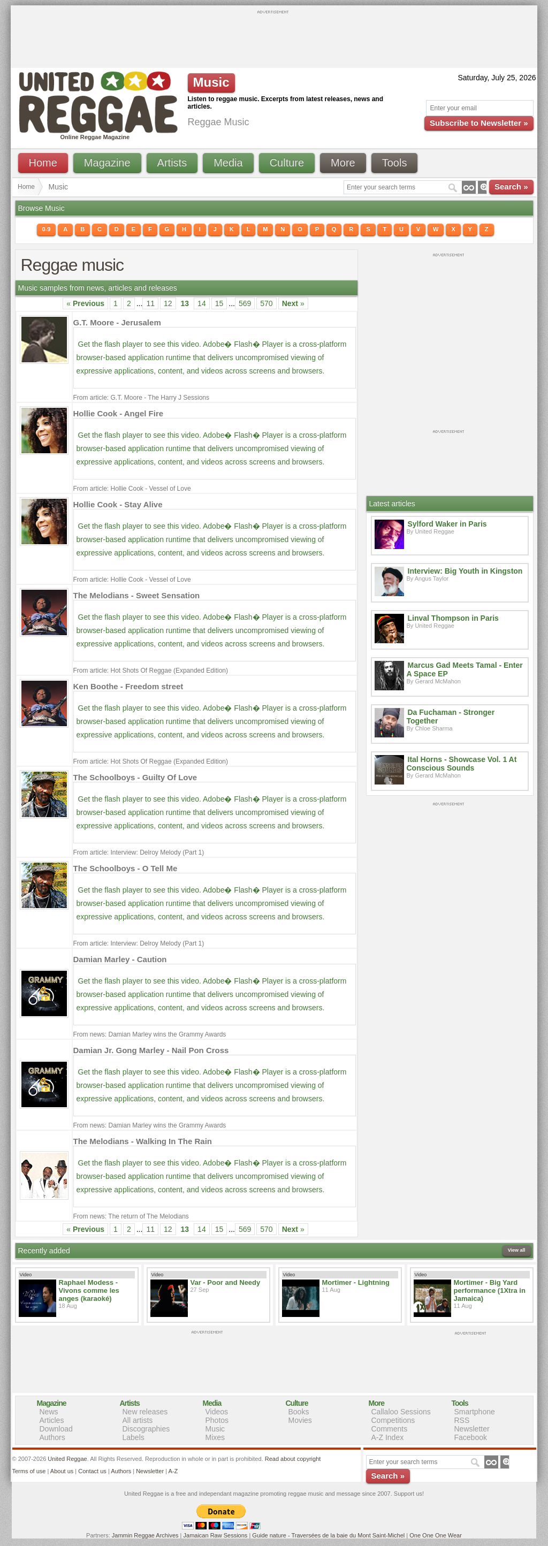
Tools (394, 163)
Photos (217, 1420)
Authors (52, 1437)
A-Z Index (387, 1437)
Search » (511, 186)
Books (298, 1411)
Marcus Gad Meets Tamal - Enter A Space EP (465, 669)
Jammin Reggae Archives (145, 1535)
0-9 (46, 229)
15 (219, 303)
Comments (389, 1429)
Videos (217, 1411)
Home (43, 163)
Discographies (146, 1429)
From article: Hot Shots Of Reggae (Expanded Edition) (150, 670)
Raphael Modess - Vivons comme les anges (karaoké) (89, 1290)
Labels (133, 1437)
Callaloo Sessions (401, 1411)
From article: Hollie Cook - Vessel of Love (132, 488)
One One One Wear (435, 1535)
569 (245, 303)
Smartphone (474, 1411)
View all (517, 1250)
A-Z (173, 1471)
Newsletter (472, 1429)
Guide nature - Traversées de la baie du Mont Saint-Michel (328, 1535)
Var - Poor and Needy (226, 1282)
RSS (462, 1420)
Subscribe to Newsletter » (479, 122)
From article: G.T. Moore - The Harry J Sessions (141, 397)
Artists (172, 163)
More (343, 163)
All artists (138, 1420)
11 (150, 303)
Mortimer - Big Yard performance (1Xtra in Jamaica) (490, 1290)
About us (61, 1471)
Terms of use (29, 1471)
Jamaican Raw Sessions (216, 1535)
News (49, 1411)
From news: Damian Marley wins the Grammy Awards (149, 1034)
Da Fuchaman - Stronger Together (451, 716)
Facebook (470, 1437)
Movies (300, 1420)
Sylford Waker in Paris (447, 524)
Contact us (92, 1471)
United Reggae (67, 1459)
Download (56, 1429)
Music (215, 1429)
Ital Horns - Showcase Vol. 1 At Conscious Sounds (462, 763)
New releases (145, 1411)
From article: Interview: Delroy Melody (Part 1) (138, 852)
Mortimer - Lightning (356, 1282)
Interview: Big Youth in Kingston (465, 571)
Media (228, 163)
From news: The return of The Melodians (131, 1216)
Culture (287, 163)
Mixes (215, 1437)
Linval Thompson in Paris (453, 618)
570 (266, 303)
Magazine (107, 163)
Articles (52, 1420)
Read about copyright (293, 1459)
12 (168, 303)
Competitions (393, 1420)
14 (201, 303)
